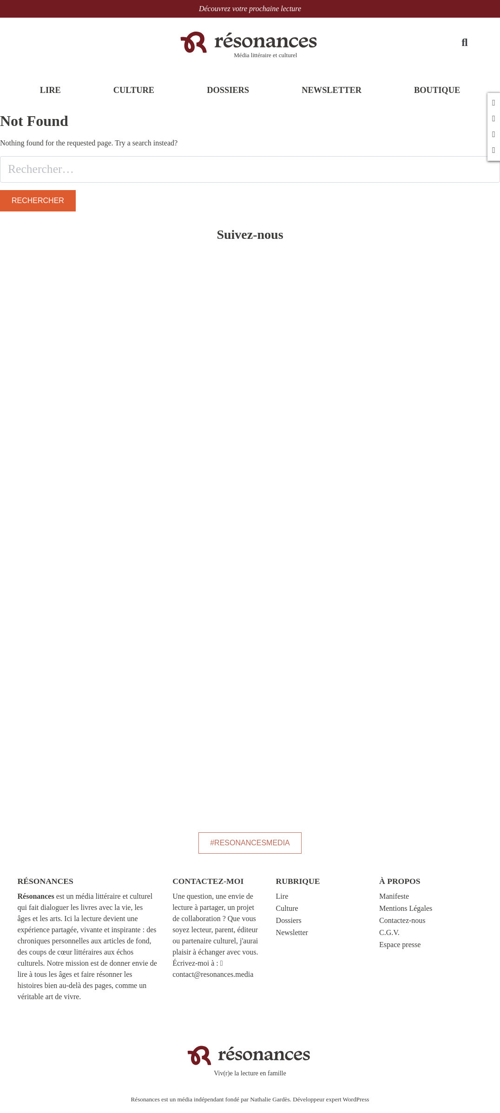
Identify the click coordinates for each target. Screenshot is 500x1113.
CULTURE (133, 96)
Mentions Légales (405, 913)
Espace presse (400, 949)
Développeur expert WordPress (331, 1103)
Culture (287, 913)
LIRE (50, 96)
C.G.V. (389, 937)
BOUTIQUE (437, 96)
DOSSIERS (228, 96)
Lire (282, 901)
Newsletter (292, 937)
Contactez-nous (402, 925)
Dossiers (289, 925)
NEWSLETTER (332, 96)
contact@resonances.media (212, 979)
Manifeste (394, 901)
